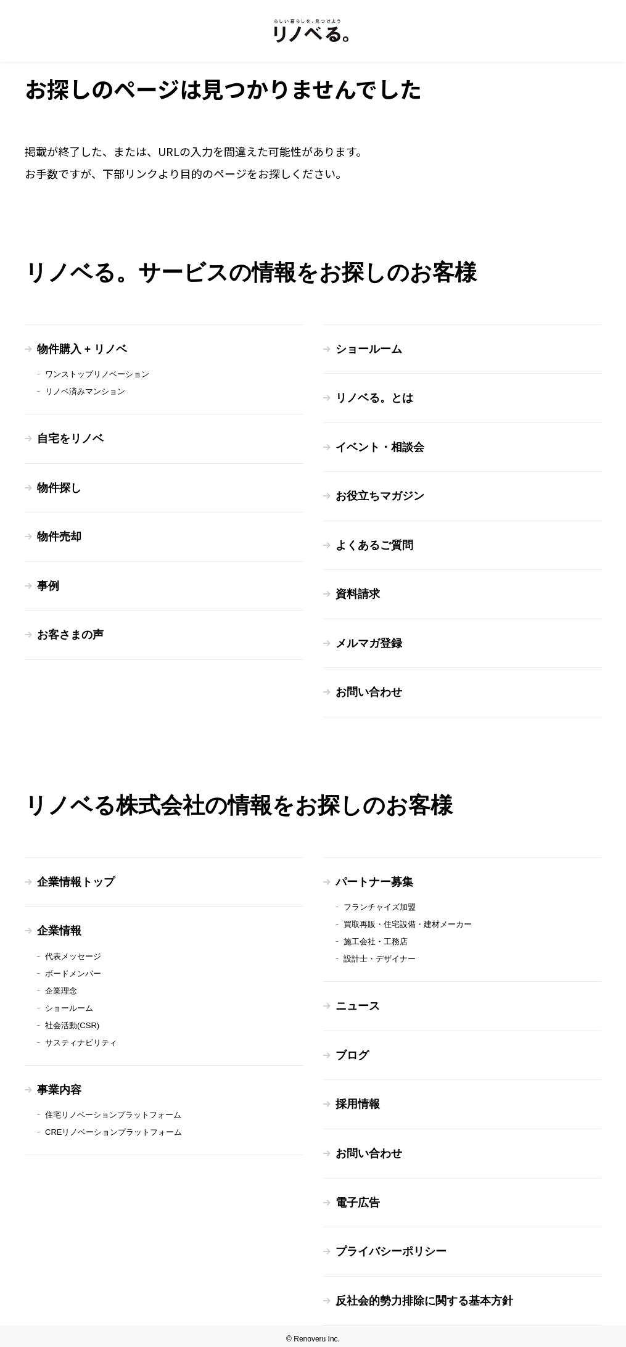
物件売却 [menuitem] (59, 536)
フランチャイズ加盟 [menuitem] (380, 904)
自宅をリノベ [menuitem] (70, 438)
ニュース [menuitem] (358, 1003)
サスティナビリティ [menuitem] (81, 1039)
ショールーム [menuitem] (369, 349)
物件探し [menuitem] (59, 487)
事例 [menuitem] (48, 585)
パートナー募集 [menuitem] (374, 879)
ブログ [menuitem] (352, 1051)
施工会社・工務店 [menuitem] (376, 938)
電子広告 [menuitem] (358, 1198)
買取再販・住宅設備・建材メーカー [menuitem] (408, 921)
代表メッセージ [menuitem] (73, 953)
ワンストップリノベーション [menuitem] (97, 374)
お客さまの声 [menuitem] (70, 633)
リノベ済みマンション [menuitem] (85, 391)
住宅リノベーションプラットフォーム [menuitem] (113, 1111)
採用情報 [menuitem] (358, 1100)
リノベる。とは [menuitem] (374, 398)
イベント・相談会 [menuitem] (380, 446)
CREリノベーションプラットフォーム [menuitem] (113, 1128)
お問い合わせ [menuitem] (369, 690)
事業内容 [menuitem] (59, 1086)
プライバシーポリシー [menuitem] (391, 1246)
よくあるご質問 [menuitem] (374, 544)
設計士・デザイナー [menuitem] (380, 956)
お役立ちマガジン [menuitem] (380, 495)
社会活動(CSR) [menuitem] (72, 1022)
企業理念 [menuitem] (61, 987)
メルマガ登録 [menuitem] (369, 641)
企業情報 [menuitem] (59, 927)
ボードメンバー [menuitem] (73, 970)
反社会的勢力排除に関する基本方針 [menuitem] (424, 1295)
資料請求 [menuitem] (358, 593)
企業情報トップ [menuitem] (76, 879)
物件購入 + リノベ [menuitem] (82, 349)
